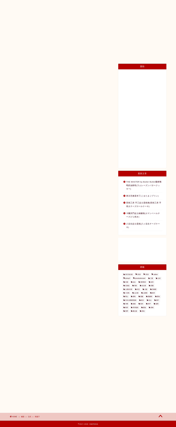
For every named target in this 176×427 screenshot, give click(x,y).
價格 (114, 23)
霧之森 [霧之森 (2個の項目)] (135, 311)
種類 (103, 23)
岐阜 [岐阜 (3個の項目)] (153, 293)
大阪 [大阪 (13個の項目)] (146, 289)
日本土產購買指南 (38, 23)
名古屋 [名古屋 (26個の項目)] (144, 286)
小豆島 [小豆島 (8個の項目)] (127, 293)
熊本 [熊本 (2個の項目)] (141, 304)
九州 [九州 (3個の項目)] (159, 278)
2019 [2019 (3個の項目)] (146, 274)
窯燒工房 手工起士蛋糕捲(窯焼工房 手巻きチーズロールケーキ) (143, 204)
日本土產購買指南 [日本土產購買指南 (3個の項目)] (130, 300)
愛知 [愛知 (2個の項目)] (158, 296)
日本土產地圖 (59, 23)
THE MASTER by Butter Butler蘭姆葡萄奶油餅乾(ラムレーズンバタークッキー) (144, 185)
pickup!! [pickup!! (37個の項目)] (127, 278)
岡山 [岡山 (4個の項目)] (126, 296)
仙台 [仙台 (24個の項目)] (134, 282)
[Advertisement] (142, 118)
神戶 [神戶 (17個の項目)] (149, 304)
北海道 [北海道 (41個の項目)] (127, 286)
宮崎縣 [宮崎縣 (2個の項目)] (154, 289)
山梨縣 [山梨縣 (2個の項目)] (145, 293)
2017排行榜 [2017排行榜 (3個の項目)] (129, 274)
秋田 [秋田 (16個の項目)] (126, 307)
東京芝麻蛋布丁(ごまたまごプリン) (142, 196)
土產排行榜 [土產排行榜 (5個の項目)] (128, 289)
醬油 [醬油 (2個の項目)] (144, 307)
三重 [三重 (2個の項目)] (151, 278)
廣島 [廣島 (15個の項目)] (134, 296)
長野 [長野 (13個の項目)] (126, 311)
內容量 (126, 23)
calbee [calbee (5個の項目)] (155, 274)
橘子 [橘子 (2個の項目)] (157, 300)
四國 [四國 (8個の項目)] (152, 286)
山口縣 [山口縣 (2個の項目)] (136, 293)
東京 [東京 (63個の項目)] (142, 300)
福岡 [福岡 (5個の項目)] (157, 304)
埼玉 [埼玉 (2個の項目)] (138, 289)
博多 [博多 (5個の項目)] (135, 286)
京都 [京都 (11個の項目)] (126, 282)
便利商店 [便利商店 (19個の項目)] (143, 282)
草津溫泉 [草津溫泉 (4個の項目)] (135, 307)
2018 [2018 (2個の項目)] (139, 274)
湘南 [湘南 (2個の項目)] (134, 304)
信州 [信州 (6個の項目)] (152, 282)
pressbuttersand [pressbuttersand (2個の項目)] (140, 278)
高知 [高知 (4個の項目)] (143, 311)
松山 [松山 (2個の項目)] (150, 300)
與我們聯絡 (141, 23)
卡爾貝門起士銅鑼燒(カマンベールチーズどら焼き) (143, 215)
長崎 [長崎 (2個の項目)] (152, 307)
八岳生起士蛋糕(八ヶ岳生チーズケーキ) (143, 225)
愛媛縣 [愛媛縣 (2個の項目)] (150, 296)
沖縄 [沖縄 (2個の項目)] (126, 304)
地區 (92, 23)
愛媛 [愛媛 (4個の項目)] (141, 296)
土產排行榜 (78, 23)
